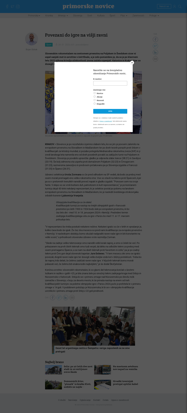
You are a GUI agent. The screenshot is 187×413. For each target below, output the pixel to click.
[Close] (132, 63)
